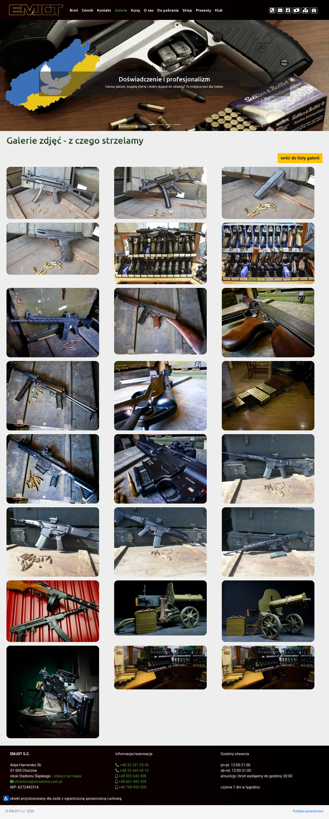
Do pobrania (168, 9)
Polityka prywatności (308, 811)
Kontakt (104, 9)
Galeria (121, 9)
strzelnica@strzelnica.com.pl (36, 781)
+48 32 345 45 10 (132, 770)
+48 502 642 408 (130, 776)
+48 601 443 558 (130, 781)
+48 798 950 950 (130, 787)
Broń (74, 9)
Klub (219, 9)
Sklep (187, 9)
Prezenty (203, 9)
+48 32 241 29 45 (132, 765)
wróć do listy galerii (300, 158)
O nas (149, 9)
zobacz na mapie (67, 776)
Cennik (87, 9)
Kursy (135, 9)
